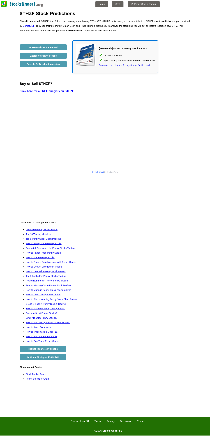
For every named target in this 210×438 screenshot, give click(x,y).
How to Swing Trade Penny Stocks (44, 243)
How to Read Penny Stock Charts (43, 294)
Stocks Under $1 (80, 421)
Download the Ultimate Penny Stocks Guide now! (124, 65)
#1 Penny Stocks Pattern (144, 4)
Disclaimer (126, 421)
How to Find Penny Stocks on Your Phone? (48, 322)
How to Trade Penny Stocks (40, 257)
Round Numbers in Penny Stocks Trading (47, 280)
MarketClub (29, 25)
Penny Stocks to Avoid (37, 378)
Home (102, 4)
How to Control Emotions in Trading (44, 266)
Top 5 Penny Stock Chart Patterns (43, 238)
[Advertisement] (105, 196)
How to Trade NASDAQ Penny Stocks (45, 308)
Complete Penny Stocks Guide (42, 229)
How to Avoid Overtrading (39, 327)
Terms (98, 421)
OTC (117, 4)
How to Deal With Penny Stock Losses (46, 271)
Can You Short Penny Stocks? (41, 313)
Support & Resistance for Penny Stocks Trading (50, 248)
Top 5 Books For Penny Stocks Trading (46, 276)
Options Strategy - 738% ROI (43, 357)
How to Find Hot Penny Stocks (41, 336)
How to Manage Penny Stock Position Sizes (48, 290)
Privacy (110, 421)
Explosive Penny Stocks (43, 55)
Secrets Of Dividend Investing (43, 64)
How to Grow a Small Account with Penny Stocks (51, 262)
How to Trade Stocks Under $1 (42, 331)
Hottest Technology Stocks (43, 348)
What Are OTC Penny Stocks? (41, 317)
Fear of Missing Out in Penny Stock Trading (48, 285)
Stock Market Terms (36, 374)
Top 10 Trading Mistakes (38, 234)
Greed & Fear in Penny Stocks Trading (46, 304)
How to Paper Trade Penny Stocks (43, 252)
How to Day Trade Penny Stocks (42, 341)
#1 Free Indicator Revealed (43, 47)
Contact (141, 421)
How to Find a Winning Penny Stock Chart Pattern (52, 299)
